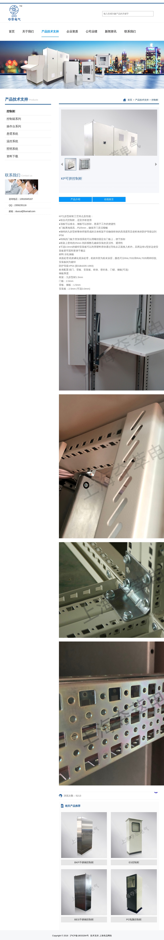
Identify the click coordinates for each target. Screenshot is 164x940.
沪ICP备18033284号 (79, 935)
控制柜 (11, 111)
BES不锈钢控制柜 (84, 919)
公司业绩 (91, 31)
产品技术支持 (50, 31)
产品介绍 (75, 199)
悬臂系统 (12, 133)
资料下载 (12, 156)
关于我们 (28, 31)
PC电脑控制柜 (134, 919)
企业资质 (72, 31)
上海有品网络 (105, 935)
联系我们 (130, 31)
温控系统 (12, 141)
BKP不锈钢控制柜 (84, 862)
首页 (12, 31)
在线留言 (109, 199)
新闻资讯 (110, 31)
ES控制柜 (134, 862)
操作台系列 (14, 126)
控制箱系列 (14, 118)
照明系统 (12, 148)
